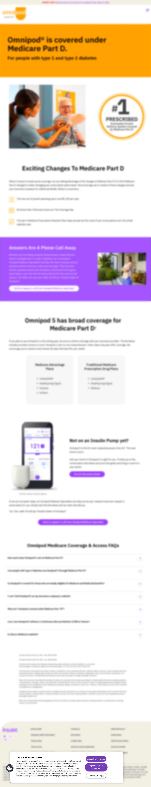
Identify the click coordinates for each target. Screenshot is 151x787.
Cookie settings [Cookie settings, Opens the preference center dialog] (96, 775)
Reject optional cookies (96, 767)
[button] (10, 768)
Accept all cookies (96, 759)
